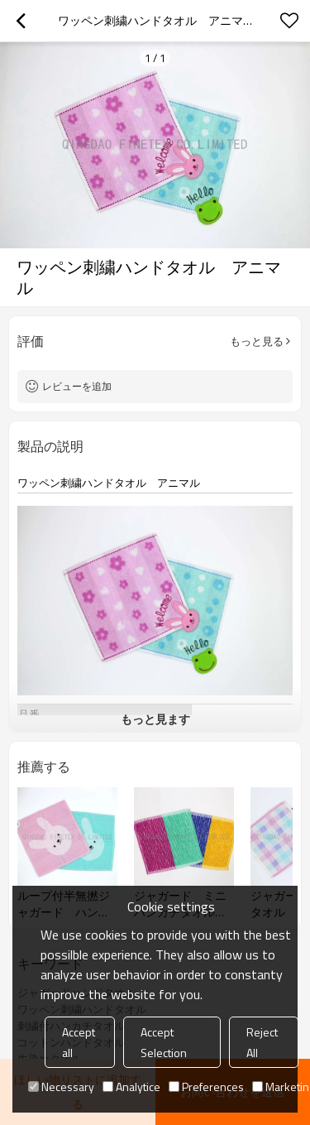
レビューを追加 (77, 386)
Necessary (61, 1086)
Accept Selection (164, 1042)
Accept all (78, 1042)
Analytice (131, 1086)
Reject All (262, 1042)
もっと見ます (155, 719)
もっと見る (257, 341)
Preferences (206, 1086)
